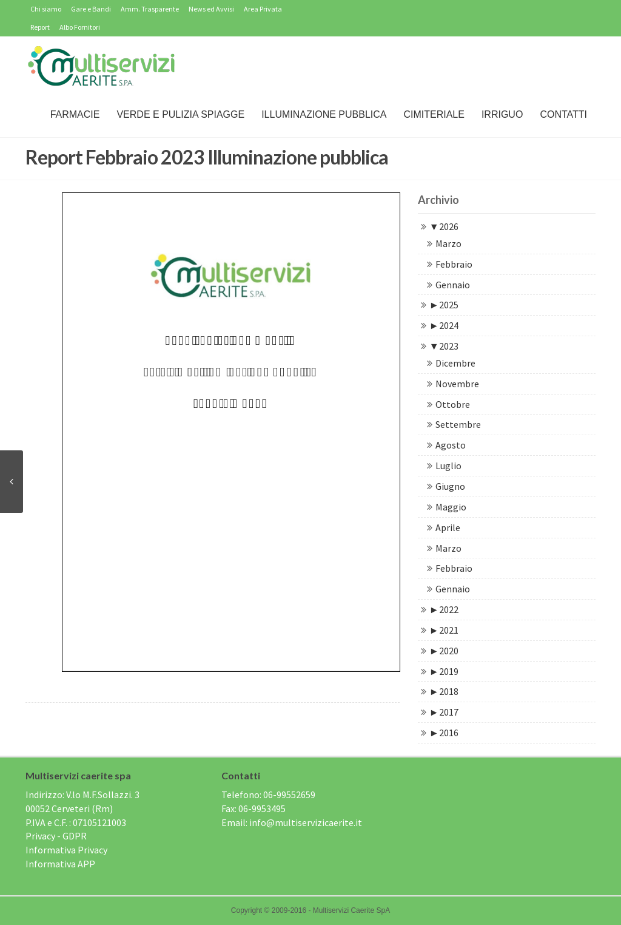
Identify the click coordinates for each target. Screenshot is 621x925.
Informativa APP (60, 864)
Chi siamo (45, 8)
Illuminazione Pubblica (323, 114)
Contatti (563, 114)
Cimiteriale (433, 114)
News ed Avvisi (211, 8)
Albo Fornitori (79, 27)
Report (40, 27)
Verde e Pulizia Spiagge (180, 114)
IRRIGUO (502, 114)
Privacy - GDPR (56, 836)
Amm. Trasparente (150, 8)
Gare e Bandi (91, 8)
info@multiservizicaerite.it (305, 822)
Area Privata (263, 8)
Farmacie (75, 114)
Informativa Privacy (66, 850)
